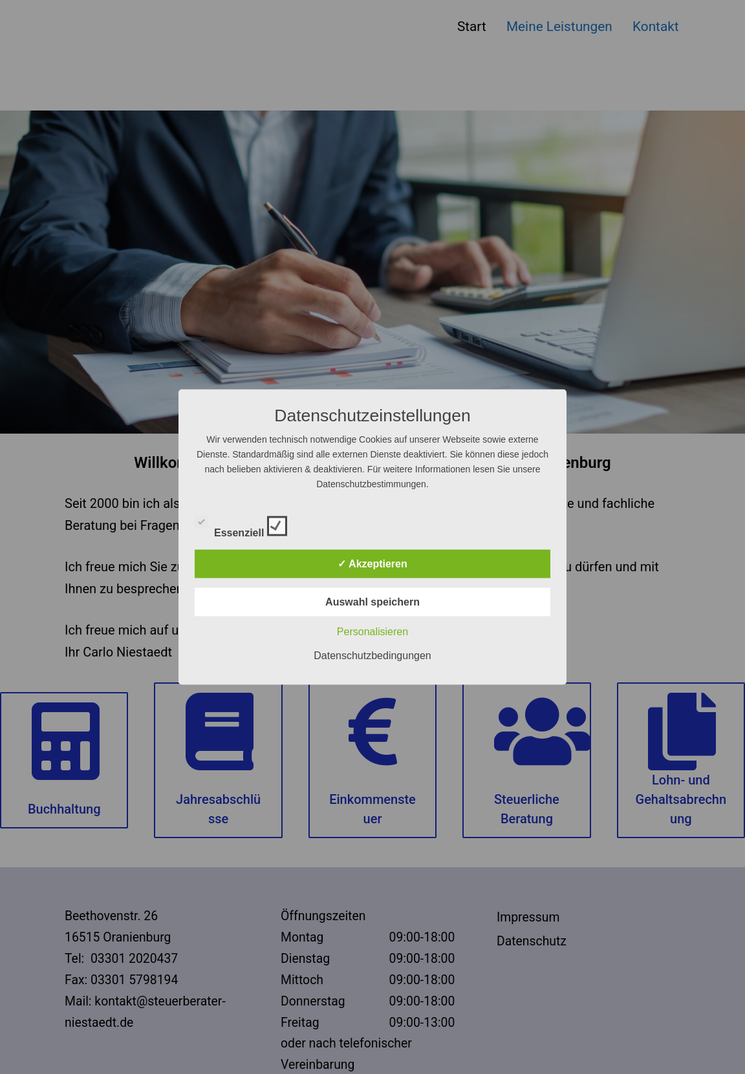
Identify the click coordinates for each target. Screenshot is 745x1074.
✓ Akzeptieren (372, 563)
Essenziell (241, 524)
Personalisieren (372, 631)
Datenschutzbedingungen (372, 655)
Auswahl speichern (372, 601)
